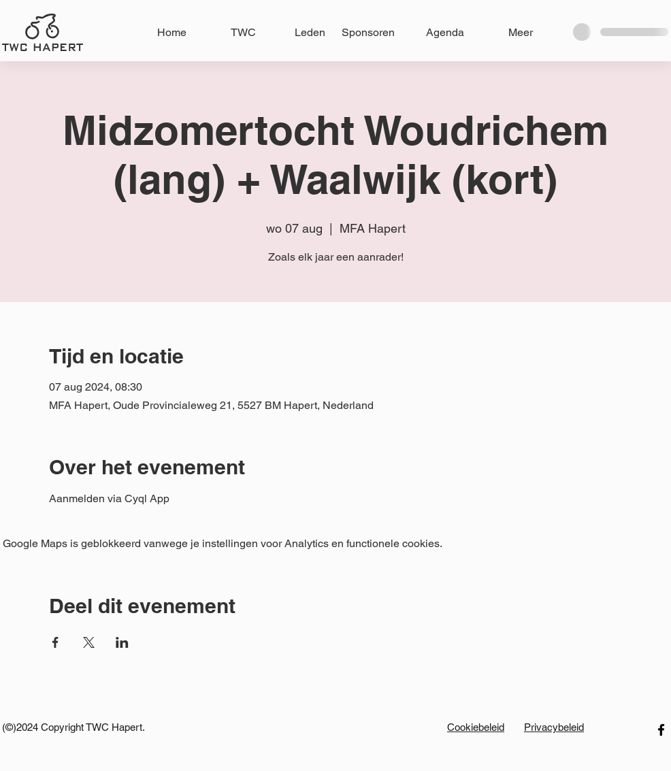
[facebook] (661, 730)
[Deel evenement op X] (88, 642)
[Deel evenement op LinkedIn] (122, 642)
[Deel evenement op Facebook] (55, 642)
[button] (297, 32)
